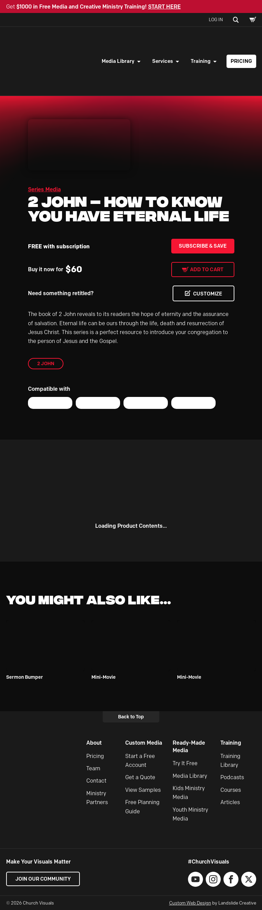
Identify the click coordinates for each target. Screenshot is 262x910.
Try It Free (185, 763)
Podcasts (232, 777)
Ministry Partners (97, 797)
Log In (216, 19)
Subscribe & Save (203, 246)
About (94, 743)
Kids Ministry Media (189, 792)
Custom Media (143, 743)
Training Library (230, 760)
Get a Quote (140, 777)
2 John (45, 363)
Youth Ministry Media (190, 814)
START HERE (164, 6)
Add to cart (206, 269)
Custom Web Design (190, 903)
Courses (230, 790)
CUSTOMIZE (207, 294)
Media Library (118, 61)
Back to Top (131, 717)
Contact (96, 781)
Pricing (241, 61)
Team (93, 768)
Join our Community (43, 879)
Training (200, 61)
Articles (230, 802)
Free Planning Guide (142, 806)
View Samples (143, 790)
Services (162, 61)
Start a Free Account (140, 760)
